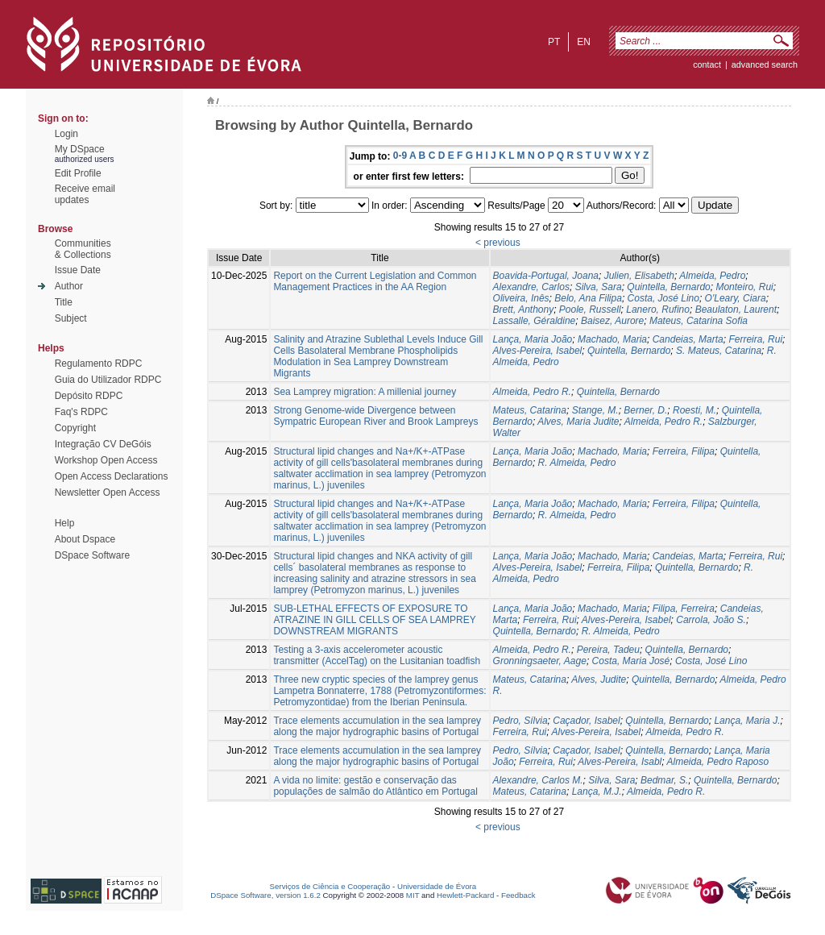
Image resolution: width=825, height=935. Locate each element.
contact (707, 64)
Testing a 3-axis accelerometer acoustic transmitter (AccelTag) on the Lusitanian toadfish (376, 655)
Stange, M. (595, 410)
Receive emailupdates (85, 194)
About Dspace (85, 539)
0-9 (400, 155)
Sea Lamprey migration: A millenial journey (364, 391)
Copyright (75, 428)
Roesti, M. (694, 410)
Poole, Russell (590, 309)
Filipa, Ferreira (684, 608)
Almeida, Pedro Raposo (717, 761)
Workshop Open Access (106, 460)
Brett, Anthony (523, 309)
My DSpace (80, 149)
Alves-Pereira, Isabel (537, 350)
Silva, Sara (598, 287)
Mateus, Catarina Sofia (698, 320)
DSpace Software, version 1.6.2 (265, 895)
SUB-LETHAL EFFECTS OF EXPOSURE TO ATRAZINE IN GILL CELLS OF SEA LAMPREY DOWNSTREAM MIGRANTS (374, 620)
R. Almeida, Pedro (577, 462)
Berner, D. (645, 410)
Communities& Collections (83, 249)
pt (554, 42)
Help (65, 523)
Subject (71, 318)
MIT (413, 895)
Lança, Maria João (533, 339)
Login (66, 133)
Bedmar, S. (664, 780)
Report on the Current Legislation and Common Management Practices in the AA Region (374, 281)
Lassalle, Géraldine (534, 320)
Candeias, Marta (688, 339)
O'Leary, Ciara (735, 298)
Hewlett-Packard (465, 895)
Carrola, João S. (711, 619)
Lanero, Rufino (658, 309)
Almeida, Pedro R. (532, 391)
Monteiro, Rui (744, 287)
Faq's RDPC (81, 412)
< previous (497, 242)
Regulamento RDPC (99, 363)
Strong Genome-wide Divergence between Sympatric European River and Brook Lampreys (375, 416)
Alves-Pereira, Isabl (619, 761)
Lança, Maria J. (747, 720)
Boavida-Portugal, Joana (546, 275)
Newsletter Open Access (107, 492)
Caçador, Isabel (586, 720)
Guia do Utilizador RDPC (108, 379)
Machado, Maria (612, 339)
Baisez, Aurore (612, 320)
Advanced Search (765, 64)
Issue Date (78, 270)
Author (69, 286)
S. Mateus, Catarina (718, 350)
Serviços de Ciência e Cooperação (330, 886)
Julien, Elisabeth (639, 275)
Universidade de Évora (436, 886)
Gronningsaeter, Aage (540, 661)
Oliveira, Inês (521, 298)
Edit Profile (78, 173)
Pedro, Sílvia (520, 720)
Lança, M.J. (597, 791)
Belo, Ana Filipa (588, 298)
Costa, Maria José (631, 661)
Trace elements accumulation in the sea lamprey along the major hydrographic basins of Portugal (377, 726)
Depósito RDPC (89, 395)
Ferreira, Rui (755, 339)
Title (64, 302)
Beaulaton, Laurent (736, 309)
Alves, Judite (598, 679)
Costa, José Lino (663, 298)
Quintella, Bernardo (668, 287)
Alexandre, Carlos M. (538, 780)
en (584, 42)
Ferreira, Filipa (684, 451)
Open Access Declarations (111, 476)
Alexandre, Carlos (531, 287)
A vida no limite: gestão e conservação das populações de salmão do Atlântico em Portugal (375, 786)
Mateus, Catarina (529, 410)
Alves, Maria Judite (578, 421)
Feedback (518, 895)
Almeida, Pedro (712, 275)
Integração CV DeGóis (103, 444)
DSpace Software (92, 555)
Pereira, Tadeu (608, 649)
